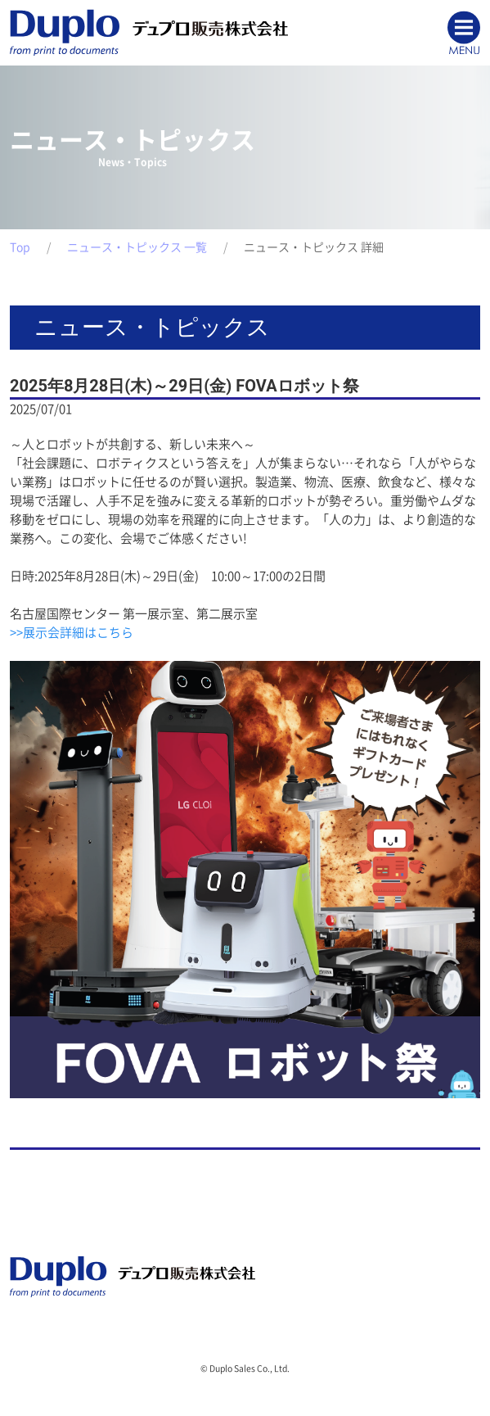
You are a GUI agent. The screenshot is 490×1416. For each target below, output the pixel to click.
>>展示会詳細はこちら (71, 633)
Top (20, 247)
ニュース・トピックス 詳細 (314, 247)
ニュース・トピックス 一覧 (137, 247)
